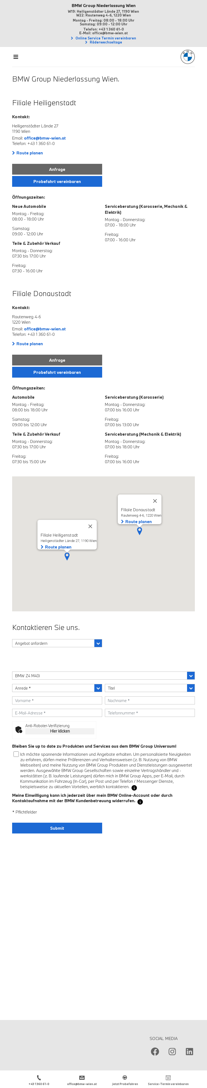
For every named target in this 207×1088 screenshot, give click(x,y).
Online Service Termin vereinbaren (105, 38)
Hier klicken (60, 731)
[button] (140, 531)
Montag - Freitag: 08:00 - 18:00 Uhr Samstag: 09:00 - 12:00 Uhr (103, 22)
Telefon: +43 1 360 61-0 (103, 29)
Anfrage (57, 169)
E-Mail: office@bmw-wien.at (103, 33)
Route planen (29, 152)
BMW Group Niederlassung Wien (104, 5)
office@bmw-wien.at (45, 138)
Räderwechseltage (105, 42)
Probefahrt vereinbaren (57, 181)
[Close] (155, 500)
